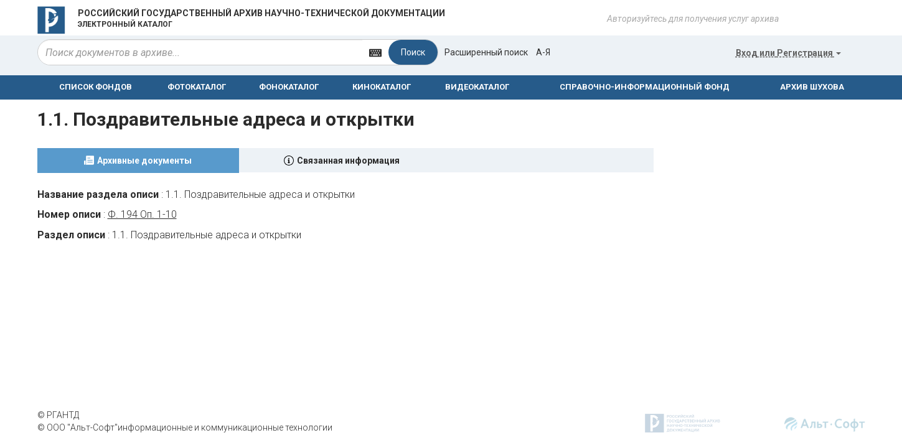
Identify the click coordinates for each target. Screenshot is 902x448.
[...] (200, 52)
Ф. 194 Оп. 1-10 (142, 214)
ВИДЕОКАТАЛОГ (477, 86)
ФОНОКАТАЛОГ (289, 86)
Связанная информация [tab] (348, 161)
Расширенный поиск (486, 52)
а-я (543, 52)
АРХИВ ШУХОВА (812, 86)
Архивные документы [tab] (144, 161)
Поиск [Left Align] (413, 52)
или (788, 53)
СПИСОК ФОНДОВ (95, 86)
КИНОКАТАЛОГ (381, 86)
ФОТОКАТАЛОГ (196, 86)
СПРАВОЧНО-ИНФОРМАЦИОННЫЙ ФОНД (645, 86)
